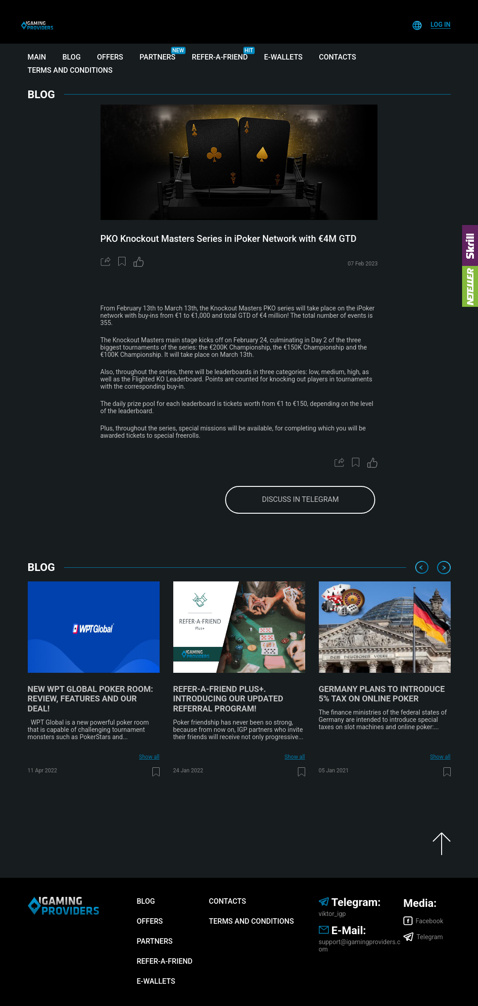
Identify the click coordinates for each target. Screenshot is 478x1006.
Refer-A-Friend (220, 57)
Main (37, 57)
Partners (158, 57)
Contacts (337, 57)
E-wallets (283, 57)
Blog (71, 57)
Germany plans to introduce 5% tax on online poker (382, 694)
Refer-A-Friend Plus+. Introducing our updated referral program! (228, 698)
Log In (441, 24)
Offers (110, 57)
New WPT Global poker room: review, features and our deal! (90, 698)
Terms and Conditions (70, 70)
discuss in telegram (300, 499)
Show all (149, 757)
